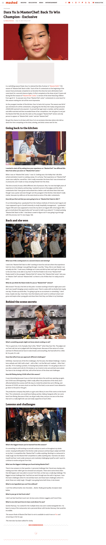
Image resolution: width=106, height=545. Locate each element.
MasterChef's (54, 86)
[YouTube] (69, 2)
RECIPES (23, 2)
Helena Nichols (9, 21)
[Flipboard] (82, 2)
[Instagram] (76, 2)
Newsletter (97, 2)
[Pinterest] (79, 2)
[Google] (86, 2)
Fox (56, 514)
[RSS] (89, 2)
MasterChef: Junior (29, 96)
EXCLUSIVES (33, 2)
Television (7, 8)
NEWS (41, 2)
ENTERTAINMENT (51, 2)
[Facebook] (66, 2)
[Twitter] (73, 2)
